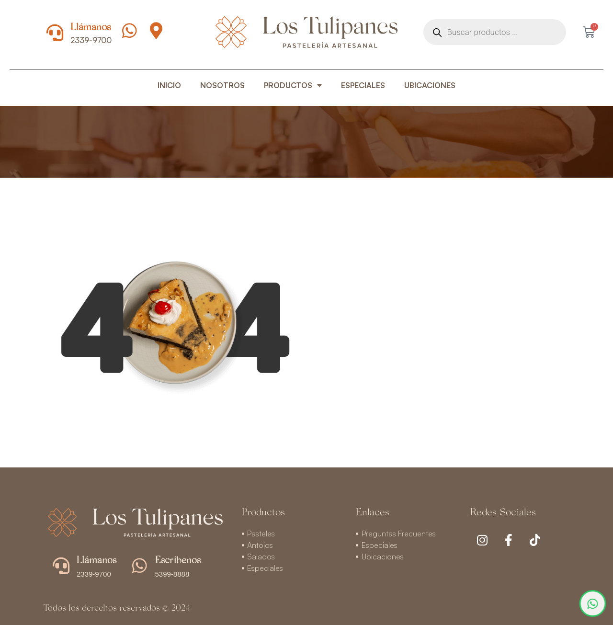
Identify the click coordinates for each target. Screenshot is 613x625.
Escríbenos (178, 561)
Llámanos (90, 28)
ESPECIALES (363, 85)
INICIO (169, 85)
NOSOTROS (222, 85)
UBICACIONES (429, 85)
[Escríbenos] (139, 565)
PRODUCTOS (293, 85)
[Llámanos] (54, 32)
